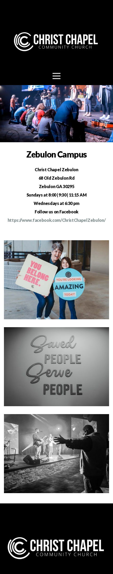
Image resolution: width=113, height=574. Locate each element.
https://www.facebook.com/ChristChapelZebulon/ (57, 220)
